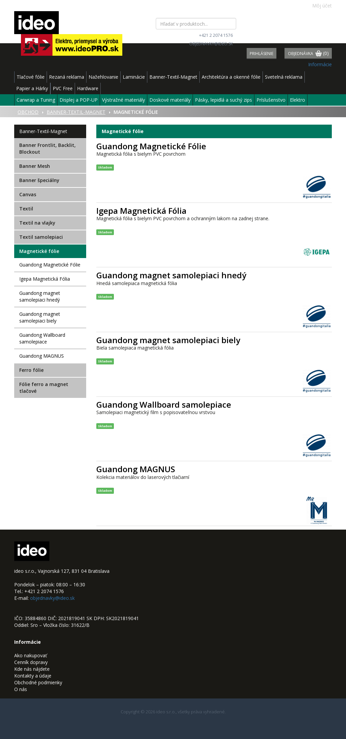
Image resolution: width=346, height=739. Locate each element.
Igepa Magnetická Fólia (44, 279)
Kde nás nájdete (32, 669)
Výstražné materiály (123, 100)
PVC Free (63, 88)
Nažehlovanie (103, 77)
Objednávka (308, 54)
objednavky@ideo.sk (211, 44)
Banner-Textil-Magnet (173, 77)
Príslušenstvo (271, 100)
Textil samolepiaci (41, 237)
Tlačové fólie (31, 77)
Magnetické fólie (39, 251)
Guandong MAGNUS (41, 356)
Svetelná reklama (283, 77)
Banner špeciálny (39, 180)
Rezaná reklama (66, 77)
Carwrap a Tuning (36, 100)
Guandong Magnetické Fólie (49, 264)
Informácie (320, 64)
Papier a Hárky (32, 88)
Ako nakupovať (30, 655)
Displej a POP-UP (78, 100)
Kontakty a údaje (32, 675)
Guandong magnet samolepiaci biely (39, 317)
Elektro (297, 100)
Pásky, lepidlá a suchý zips (223, 100)
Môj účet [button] (318, 5)
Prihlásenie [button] (261, 53)
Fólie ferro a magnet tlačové (43, 387)
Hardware (87, 88)
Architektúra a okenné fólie (231, 77)
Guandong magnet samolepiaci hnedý (39, 296)
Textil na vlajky (37, 223)
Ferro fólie (31, 370)
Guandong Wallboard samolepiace (42, 338)
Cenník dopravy (31, 662)
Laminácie (134, 77)
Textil (26, 208)
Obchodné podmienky (38, 682)
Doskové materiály (170, 100)
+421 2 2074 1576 (216, 35)
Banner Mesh (34, 166)
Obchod (28, 112)
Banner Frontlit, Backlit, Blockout (47, 148)
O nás (20, 689)
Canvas (27, 194)
